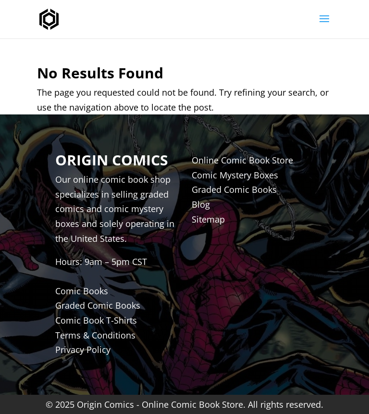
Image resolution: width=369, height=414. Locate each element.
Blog (201, 204)
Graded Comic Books (234, 189)
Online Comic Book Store (242, 160)
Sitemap (208, 219)
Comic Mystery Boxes (235, 175)
